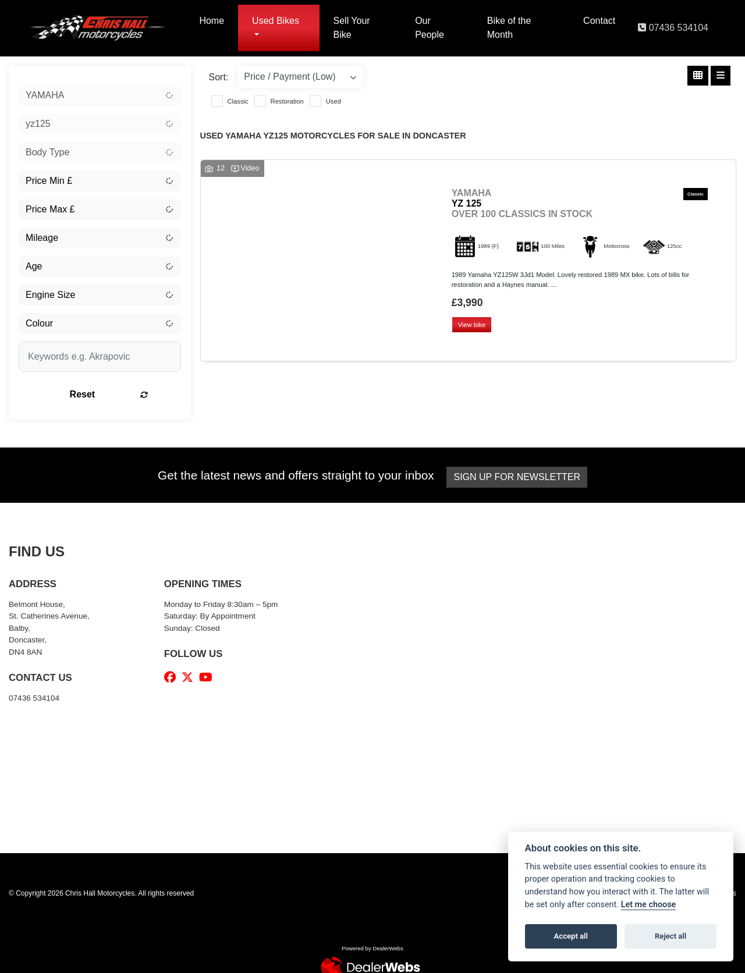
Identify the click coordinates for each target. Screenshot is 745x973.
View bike (473, 325)
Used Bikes (275, 21)
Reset (126, 394)
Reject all (670, 936)
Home (211, 21)
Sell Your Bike (352, 28)
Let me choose (648, 905)
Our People (429, 28)
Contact (599, 21)
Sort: (219, 77)
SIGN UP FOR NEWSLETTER (519, 477)
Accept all (571, 936)
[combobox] (100, 95)
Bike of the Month (509, 28)
